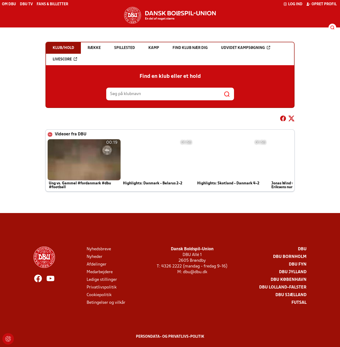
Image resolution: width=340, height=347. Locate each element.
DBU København (289, 280)
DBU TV (26, 4)
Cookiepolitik (99, 295)
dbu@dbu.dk (195, 272)
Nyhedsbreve (99, 249)
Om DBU (9, 4)
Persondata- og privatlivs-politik (170, 336)
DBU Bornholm (290, 257)
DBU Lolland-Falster (283, 287)
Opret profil (321, 4)
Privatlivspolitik (102, 287)
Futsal (299, 303)
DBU (302, 249)
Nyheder (94, 257)
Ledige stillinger (102, 280)
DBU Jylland (293, 272)
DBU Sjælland (291, 295)
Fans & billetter (52, 4)
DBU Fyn (298, 264)
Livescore (65, 59)
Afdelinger (96, 264)
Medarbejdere (100, 272)
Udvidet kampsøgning (245, 48)
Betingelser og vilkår (106, 303)
